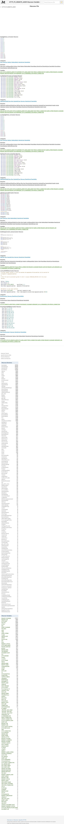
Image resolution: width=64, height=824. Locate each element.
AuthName (9, 425)
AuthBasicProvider (9, 478)
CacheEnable (9, 598)
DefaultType (9, 514)
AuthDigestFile (9, 548)
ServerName (57, 66)
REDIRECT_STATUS (9, 643)
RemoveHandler (9, 455)
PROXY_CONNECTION (39, 72)
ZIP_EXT (9, 792)
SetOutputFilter (9, 405)
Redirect (9, 62)
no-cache (9, 659)
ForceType (9, 444)
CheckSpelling (9, 494)
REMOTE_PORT (9, 791)
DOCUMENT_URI (9, 809)
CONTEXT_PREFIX (9, 677)
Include (57, 105)
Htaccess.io (10, 820)
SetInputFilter (9, 554)
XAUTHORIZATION (9, 707)
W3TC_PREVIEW (9, 686)
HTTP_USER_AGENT (26, 72)
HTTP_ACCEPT (9, 687)
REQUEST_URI (12, 73)
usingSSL (9, 749)
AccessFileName (9, 565)
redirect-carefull (9, 746)
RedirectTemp (9, 426)
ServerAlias (9, 572)
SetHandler (9, 447)
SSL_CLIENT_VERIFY (9, 765)
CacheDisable (9, 542)
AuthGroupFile (9, 443)
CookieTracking (9, 562)
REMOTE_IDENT (9, 780)
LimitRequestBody (10, 66)
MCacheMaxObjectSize (9, 580)
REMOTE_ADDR (9, 665)
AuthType (9, 429)
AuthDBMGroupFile (9, 571)
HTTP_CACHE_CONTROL (9, 726)
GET (1, 72)
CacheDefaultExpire (9, 601)
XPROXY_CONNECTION (38, 73)
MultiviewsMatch (9, 557)
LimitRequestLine (9, 599)
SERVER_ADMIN (9, 693)
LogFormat (9, 536)
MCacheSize (9, 583)
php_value (9, 393)
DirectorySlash (9, 463)
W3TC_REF (9, 704)
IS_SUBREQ (9, 708)
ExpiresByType (17, 101)
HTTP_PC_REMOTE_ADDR (9, 7)
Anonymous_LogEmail (9, 587)
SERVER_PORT (9, 636)
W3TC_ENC (9, 671)
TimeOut (9, 475)
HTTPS (9, 624)
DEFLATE (2, 111)
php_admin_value (9, 484)
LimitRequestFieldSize (9, 596)
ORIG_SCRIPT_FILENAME (9, 783)
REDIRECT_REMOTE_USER (9, 774)
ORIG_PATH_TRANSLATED (9, 785)
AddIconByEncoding (9, 518)
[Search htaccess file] (52, 2)
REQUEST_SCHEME (9, 741)
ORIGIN (9, 637)
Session (9, 428)
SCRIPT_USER (9, 800)
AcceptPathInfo (9, 467)
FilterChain (9, 435)
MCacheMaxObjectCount (9, 581)
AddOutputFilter (3, 222)
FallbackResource (9, 460)
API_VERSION (9, 756)
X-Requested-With (9, 666)
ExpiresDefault (48, 105)
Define (9, 454)
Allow (1, 66)
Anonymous (9, 457)
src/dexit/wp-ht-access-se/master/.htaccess (11, 75)
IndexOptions (9, 458)
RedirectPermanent (9, 481)
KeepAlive (9, 466)
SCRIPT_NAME (9, 735)
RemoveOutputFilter (9, 553)
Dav (9, 482)
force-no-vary (9, 639)
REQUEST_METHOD (4, 73)
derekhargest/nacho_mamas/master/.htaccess (11, 231)
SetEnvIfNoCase (11, 68)
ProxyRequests (9, 578)
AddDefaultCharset (9, 392)
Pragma (16, 267)
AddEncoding (9, 402)
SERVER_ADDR (9, 649)
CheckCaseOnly (9, 545)
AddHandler (9, 423)
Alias (9, 449)
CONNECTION (9, 705)
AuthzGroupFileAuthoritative (9, 574)
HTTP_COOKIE (9, 660)
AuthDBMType (9, 589)
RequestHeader (9, 408)
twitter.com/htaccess (5, 358)
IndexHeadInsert (9, 512)
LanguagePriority (9, 506)
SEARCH (9, 696)
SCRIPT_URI (9, 758)
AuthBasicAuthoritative (9, 527)
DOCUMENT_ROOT (9, 652)
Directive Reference (5, 356)
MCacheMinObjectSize (9, 577)
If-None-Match (9, 701)
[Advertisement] (32, 20)
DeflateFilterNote (9, 523)
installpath (9, 789)
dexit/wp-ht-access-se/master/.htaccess (10, 153)
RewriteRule (27, 62)
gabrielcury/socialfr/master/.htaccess (9, 192)
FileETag (9, 396)
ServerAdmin (9, 547)
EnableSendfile (9, 566)
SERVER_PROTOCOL (9, 771)
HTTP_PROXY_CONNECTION (9, 762)
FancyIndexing (9, 461)
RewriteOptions (9, 434)
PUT (45, 72)
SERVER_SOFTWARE (9, 768)
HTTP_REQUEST (9, 732)
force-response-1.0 (9, 689)
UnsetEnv (9, 524)
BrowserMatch (9, 414)
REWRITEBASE (9, 680)
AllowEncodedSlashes (9, 568)
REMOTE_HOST (9, 702)
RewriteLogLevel (9, 533)
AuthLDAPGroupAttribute (9, 608)
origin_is (9, 750)
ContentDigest (9, 509)
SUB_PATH (9, 803)
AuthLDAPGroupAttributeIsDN (9, 605)
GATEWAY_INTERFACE (9, 753)
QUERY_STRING (49, 72)
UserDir (9, 508)
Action (9, 450)
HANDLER (9, 684)
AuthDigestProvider (9, 526)
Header (53, 105)
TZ (9, 672)
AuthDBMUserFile (9, 569)
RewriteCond (21, 62)
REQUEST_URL (9, 723)
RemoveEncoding (9, 541)
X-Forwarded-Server (9, 761)
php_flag (9, 398)
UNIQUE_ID (9, 797)
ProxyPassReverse (9, 556)
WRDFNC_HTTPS (9, 737)
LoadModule (9, 497)
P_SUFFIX (9, 747)
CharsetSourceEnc (9, 503)
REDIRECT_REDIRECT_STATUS (9, 806)
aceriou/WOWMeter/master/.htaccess (9, 270)
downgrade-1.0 (9, 681)
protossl (9, 648)
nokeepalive (9, 678)
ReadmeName (9, 472)
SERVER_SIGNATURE (9, 770)
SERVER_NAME (9, 663)
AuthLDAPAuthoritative (9, 584)
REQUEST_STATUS (9, 779)
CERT (9, 729)
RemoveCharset (9, 517)
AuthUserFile (9, 431)
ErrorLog (9, 593)
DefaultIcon (9, 493)
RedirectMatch (15, 62)
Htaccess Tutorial (5, 353)
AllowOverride (9, 441)
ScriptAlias (9, 532)
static (9, 630)
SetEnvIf (9, 410)
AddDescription (9, 485)
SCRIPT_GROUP (9, 776)
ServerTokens (9, 413)
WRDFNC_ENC (9, 734)
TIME (9, 631)
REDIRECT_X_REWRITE (9, 740)
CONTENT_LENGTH (9, 743)
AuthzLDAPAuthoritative (9, 550)
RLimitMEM (9, 590)
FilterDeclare (9, 440)
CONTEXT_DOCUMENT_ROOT (9, 804)
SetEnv (9, 419)
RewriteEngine (46, 66)
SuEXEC (9, 607)
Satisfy (41, 107)
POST (32, 72)
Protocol (9, 469)
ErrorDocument (3, 296)
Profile (9, 669)
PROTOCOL (9, 801)
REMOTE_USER (9, 683)
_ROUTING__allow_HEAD (9, 710)
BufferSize (9, 602)
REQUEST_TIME (9, 777)
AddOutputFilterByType (5, 101)
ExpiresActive (35, 105)
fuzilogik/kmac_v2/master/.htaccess (9, 36)
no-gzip (9, 634)
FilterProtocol (9, 438)
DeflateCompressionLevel (9, 499)
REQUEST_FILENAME (58, 72)
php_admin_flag (9, 544)
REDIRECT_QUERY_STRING (9, 752)
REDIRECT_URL (9, 725)
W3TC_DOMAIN (9, 744)
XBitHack (9, 502)
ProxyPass (9, 529)
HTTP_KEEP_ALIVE (9, 728)
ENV (9, 625)
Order (19, 66)
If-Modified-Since (9, 695)
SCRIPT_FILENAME (9, 627)
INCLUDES (9, 628)
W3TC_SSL (9, 692)
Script (44, 107)
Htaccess (5, 62)
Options (15, 66)
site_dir (9, 786)
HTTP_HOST (9, 111)
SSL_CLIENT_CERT (9, 767)
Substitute (9, 511)
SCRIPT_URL (9, 722)
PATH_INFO (9, 698)
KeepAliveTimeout (9, 610)
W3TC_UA (9, 699)
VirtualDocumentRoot (9, 420)
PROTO (9, 662)
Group (9, 452)
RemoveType (9, 473)
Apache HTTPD (22, 820)
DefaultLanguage (9, 464)
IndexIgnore (3, 107)
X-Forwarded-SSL (9, 794)
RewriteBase (34, 66)
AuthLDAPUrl (9, 538)
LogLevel (9, 560)
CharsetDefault (9, 500)
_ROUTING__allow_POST (9, 713)
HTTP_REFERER (17, 72)
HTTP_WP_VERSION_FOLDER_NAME (9, 807)
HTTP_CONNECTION (9, 731)
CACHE (9, 668)
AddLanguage (9, 488)
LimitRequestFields (9, 595)
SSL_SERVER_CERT (9, 764)
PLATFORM (9, 788)
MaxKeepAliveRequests (9, 575)
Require (9, 395)
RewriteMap (9, 521)
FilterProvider (9, 437)
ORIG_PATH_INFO (9, 798)
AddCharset (3, 105)
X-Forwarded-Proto (9, 674)
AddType (18, 105)
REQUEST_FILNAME (9, 738)
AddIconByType (9, 505)
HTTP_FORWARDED (9, 759)
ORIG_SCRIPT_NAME (9, 782)
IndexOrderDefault (9, 496)
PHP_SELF (9, 773)
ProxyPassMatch (9, 551)
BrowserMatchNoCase (9, 515)
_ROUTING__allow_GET (9, 711)
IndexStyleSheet (9, 491)
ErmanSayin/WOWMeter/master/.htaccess (10, 306)
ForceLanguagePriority (9, 520)
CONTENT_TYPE (9, 690)
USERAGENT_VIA (20, 73)
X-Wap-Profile (9, 675)
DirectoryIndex (29, 105)
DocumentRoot (9, 490)
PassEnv (9, 530)
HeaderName (9, 476)
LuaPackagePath (9, 559)
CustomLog (9, 535)
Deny (1, 62)
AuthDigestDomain (9, 563)
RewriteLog (9, 539)
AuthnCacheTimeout (9, 604)
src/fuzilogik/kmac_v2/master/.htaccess (10, 114)
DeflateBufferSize (9, 592)
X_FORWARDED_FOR (28, 73)
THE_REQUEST (9, 651)
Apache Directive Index (6, 355)
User (16, 68)
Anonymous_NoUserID (9, 586)
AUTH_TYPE (9, 755)
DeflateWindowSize (9, 611)
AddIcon (9, 479)
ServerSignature (3, 68)
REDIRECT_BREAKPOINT (9, 795)
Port (9, 417)
